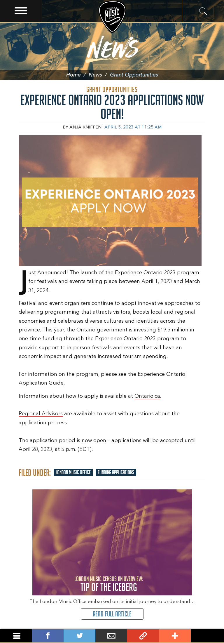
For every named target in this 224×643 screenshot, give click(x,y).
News (99, 75)
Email (111, 635)
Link (143, 635)
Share (48, 635)
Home (77, 75)
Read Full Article (112, 614)
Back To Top (207, 635)
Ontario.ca (147, 396)
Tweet (79, 635)
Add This (175, 635)
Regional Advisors (41, 413)
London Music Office (73, 472)
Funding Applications (116, 472)
